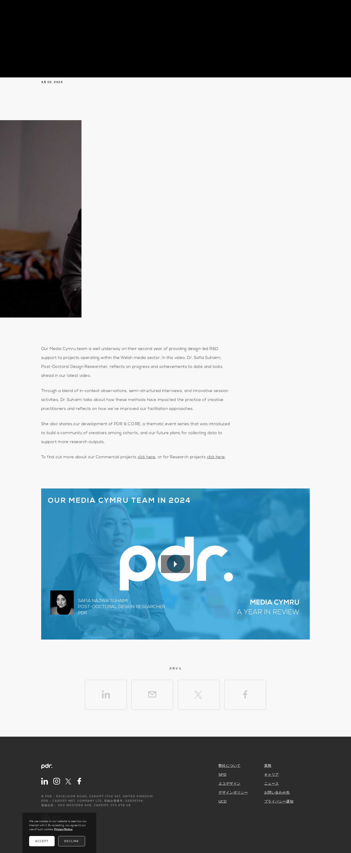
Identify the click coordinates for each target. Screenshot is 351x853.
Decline (71, 841)
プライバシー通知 (278, 801)
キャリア (271, 774)
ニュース (271, 783)
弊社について (229, 766)
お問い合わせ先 (277, 792)
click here (147, 457)
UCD (222, 801)
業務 (268, 766)
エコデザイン (229, 783)
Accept (42, 841)
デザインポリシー (233, 792)
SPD (222, 774)
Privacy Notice (63, 829)
